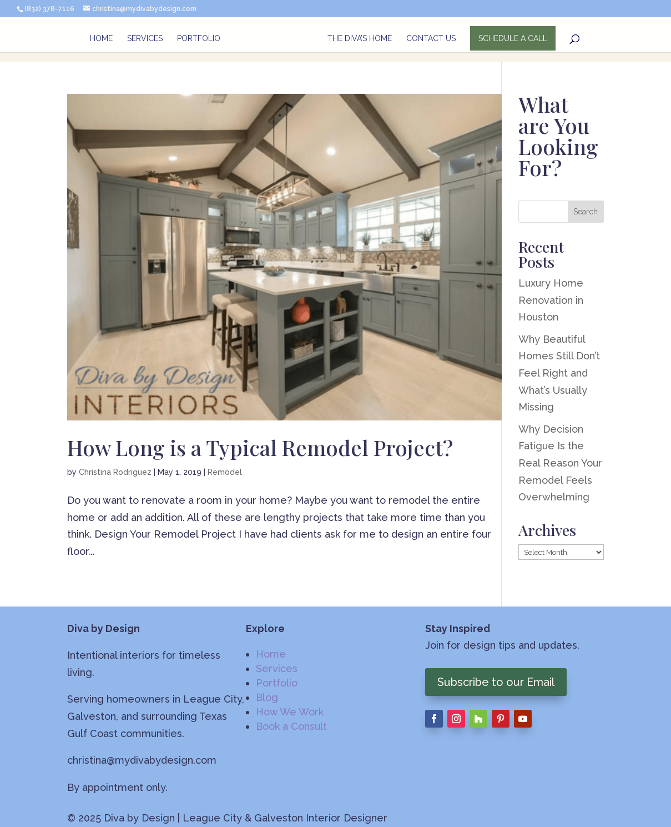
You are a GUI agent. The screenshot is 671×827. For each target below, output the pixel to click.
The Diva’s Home (360, 39)
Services (144, 39)
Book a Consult (291, 726)
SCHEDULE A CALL (513, 38)
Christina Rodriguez (115, 472)
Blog (267, 697)
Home (100, 39)
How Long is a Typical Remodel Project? (260, 447)
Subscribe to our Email (495, 682)
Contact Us (431, 39)
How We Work (290, 712)
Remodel (225, 472)
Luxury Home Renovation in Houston (550, 300)
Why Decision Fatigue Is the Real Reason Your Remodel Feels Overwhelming (560, 463)
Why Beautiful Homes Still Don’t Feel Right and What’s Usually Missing (559, 373)
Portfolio (198, 39)
